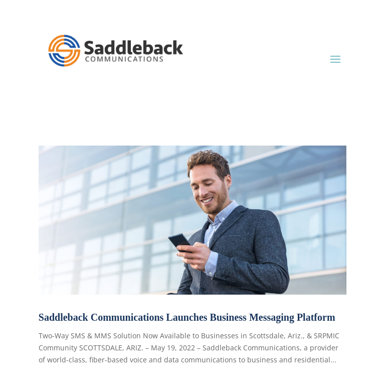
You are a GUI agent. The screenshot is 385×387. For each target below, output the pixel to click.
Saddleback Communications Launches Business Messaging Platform (187, 317)
